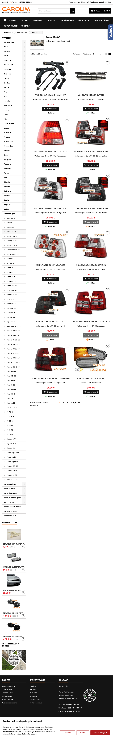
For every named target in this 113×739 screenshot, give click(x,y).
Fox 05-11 (10, 263)
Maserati (8, 132)
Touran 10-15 (12, 475)
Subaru (7, 191)
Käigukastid (84, 20)
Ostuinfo (25, 20)
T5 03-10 (10, 421)
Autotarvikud (10, 484)
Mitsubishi (8, 141)
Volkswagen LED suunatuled (91, 378)
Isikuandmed (35, 699)
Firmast (13, 20)
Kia (5, 119)
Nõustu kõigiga (100, 732)
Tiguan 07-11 (11, 439)
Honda (7, 101)
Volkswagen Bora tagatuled (50, 265)
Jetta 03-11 (11, 313)
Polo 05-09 (11, 389)
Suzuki (7, 195)
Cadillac (8, 60)
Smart (7, 186)
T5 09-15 (10, 425)
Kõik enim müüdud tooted (10, 645)
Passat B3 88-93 (13, 331)
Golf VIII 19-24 (12, 304)
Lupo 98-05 (11, 322)
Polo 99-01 (11, 380)
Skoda (7, 182)
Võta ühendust (36, 703)
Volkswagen (9, 213)
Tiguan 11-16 (11, 443)
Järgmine (76, 402)
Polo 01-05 (11, 385)
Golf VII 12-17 (11, 295)
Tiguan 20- (11, 448)
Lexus (6, 128)
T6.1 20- (10, 434)
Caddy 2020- (12, 245)
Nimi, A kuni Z (92, 54)
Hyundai (8, 105)
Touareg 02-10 (13, 452)
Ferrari (7, 87)
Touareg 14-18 (12, 461)
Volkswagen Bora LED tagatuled (50, 151)
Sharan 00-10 (12, 403)
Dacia (6, 78)
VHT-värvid (9, 502)
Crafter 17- (11, 258)
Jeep (6, 114)
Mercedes (8, 146)
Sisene (83, 2)
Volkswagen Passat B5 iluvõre (14, 590)
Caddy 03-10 (12, 236)
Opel (6, 155)
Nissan (7, 150)
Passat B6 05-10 (13, 349)
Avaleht (6, 37)
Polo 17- (10, 398)
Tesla (6, 200)
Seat (6, 177)
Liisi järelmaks (67, 20)
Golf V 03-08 (12, 286)
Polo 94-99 (11, 376)
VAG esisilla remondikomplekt (50, 95)
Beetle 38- (11, 227)
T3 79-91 (10, 412)
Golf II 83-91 (11, 272)
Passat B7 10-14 (13, 353)
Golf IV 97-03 (12, 281)
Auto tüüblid (9, 488)
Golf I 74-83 (11, 268)
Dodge (7, 83)
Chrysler (8, 69)
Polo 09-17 (11, 394)
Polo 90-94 (11, 371)
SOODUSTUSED (11, 26)
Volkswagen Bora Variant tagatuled (91, 321)
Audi (6, 47)
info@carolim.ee (72, 711)
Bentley (7, 51)
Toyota (7, 204)
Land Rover (9, 123)
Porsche (7, 164)
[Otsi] (56, 11)
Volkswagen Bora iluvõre (91, 95)
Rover (6, 173)
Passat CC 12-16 (13, 367)
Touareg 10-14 (12, 457)
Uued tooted (7, 689)
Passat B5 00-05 (13, 344)
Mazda (7, 137)
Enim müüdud (7, 693)
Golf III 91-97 (11, 277)
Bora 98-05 (11, 231)
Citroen (7, 74)
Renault (7, 168)
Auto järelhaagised (13, 497)
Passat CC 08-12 (13, 362)
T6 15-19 (10, 430)
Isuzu (6, 110)
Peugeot (7, 159)
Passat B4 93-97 (13, 335)
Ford (6, 96)
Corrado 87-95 (13, 254)
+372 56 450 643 (25, 2)
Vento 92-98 (12, 479)
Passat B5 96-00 (13, 340)
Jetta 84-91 (11, 308)
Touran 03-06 (12, 466)
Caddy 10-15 (12, 240)
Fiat (5, 92)
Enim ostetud (9, 522)
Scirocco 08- (12, 407)
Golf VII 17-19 (11, 299)
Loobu (82, 732)
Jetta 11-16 (11, 317)
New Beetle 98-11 (13, 326)
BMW (6, 56)
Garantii (37, 20)
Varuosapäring (101, 20)
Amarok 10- (11, 218)
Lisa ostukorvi (50, 109)
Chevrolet (8, 65)
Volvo (6, 209)
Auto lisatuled (10, 493)
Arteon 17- (11, 222)
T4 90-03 (10, 416)
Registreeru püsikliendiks (100, 2)
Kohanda (68, 732)
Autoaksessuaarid (12, 506)
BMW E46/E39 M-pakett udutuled (14, 613)
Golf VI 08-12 (12, 290)
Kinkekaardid (10, 515)
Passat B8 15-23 (13, 358)
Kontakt (5, 2)
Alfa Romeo (9, 42)
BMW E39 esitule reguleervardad (14, 544)
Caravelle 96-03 (13, 249)
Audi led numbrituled (13, 567)
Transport (50, 20)
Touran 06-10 (12, 470)
